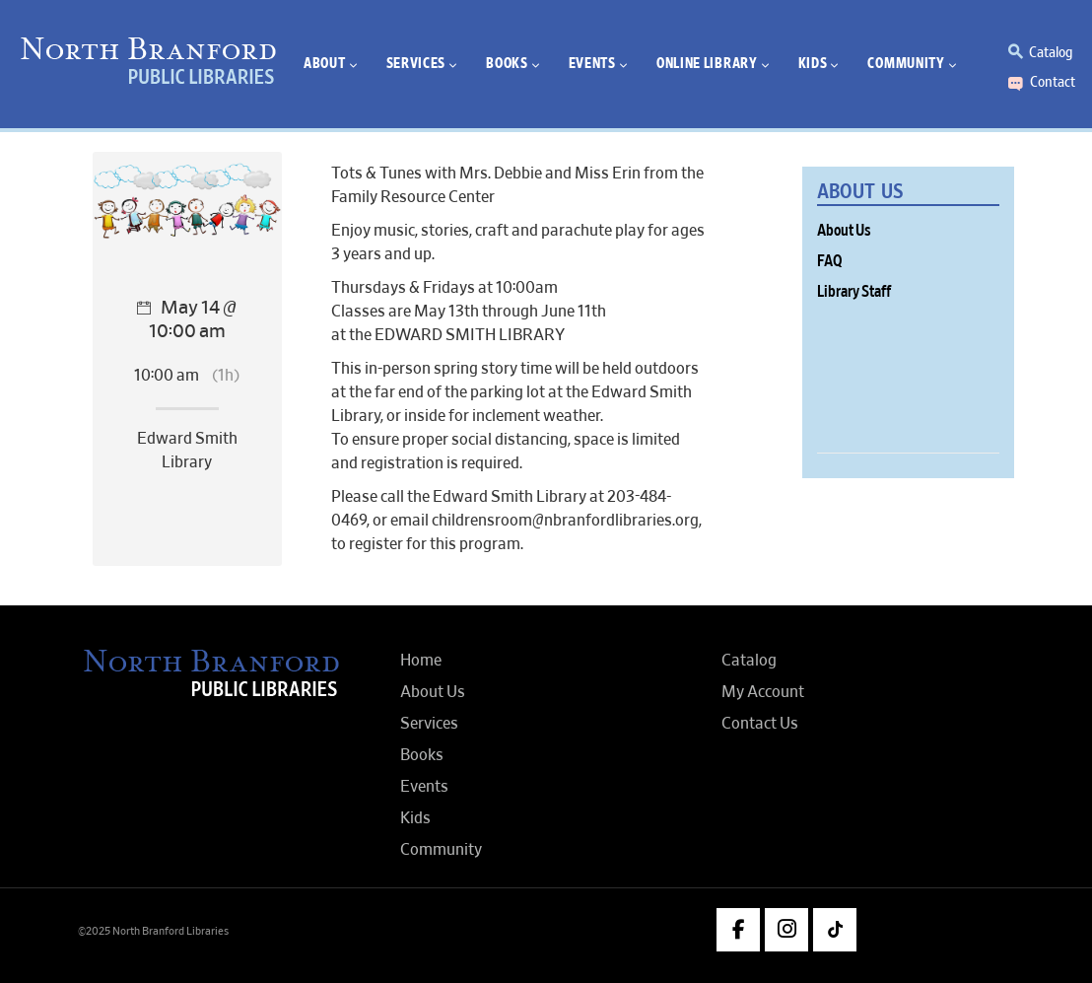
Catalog (1050, 52)
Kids (415, 818)
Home (421, 660)
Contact (1052, 82)
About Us (844, 231)
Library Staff (854, 292)
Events (424, 787)
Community (441, 850)
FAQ (830, 261)
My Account (762, 692)
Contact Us (759, 724)
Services (429, 724)
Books (422, 755)
